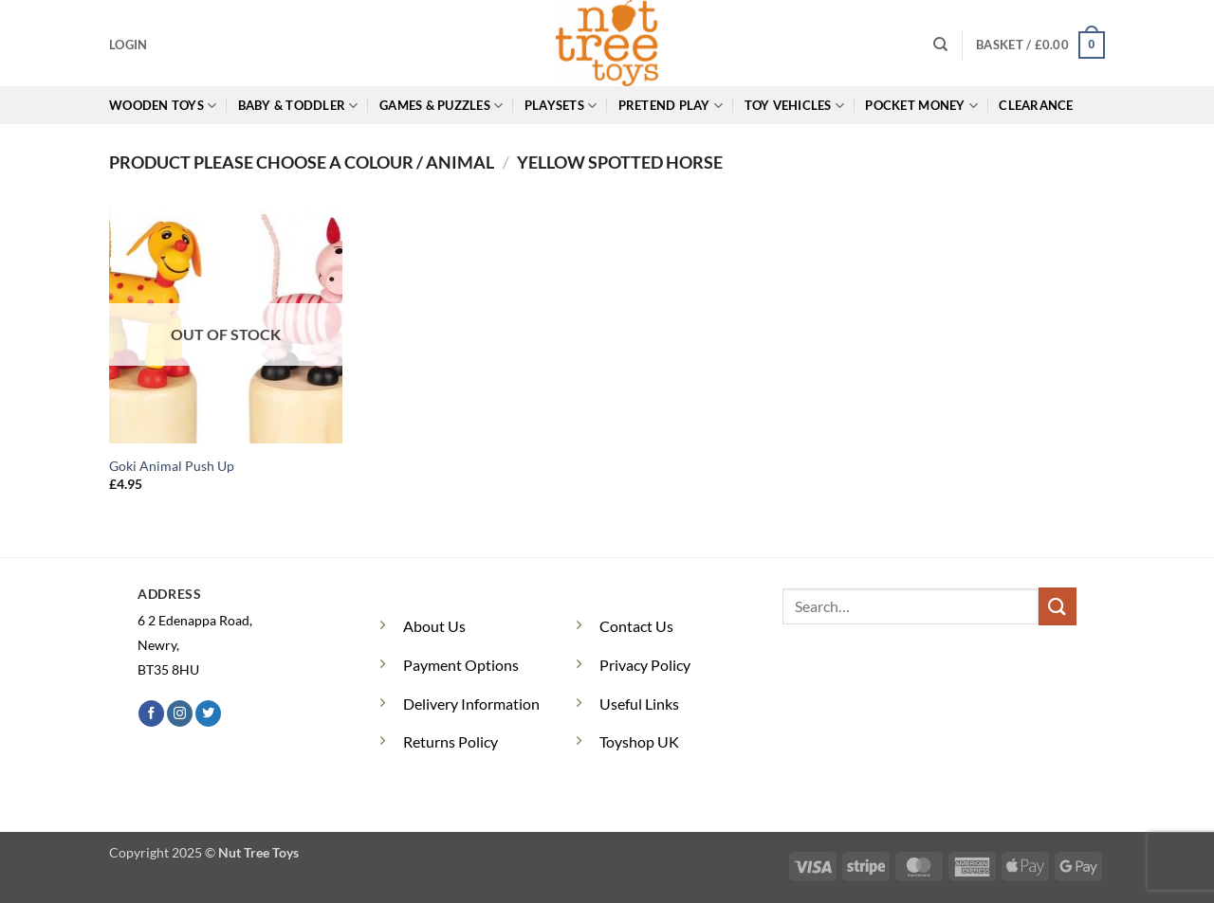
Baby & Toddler (298, 106)
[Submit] (1057, 605)
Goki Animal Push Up (171, 466)
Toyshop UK (639, 741)
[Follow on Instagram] (180, 713)
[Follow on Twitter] (208, 713)
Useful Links (639, 704)
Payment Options (461, 665)
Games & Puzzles (441, 106)
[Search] (940, 45)
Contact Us (636, 626)
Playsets (561, 106)
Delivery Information (471, 704)
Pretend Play (671, 106)
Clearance (1036, 105)
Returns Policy (450, 741)
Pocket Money (921, 106)
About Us (434, 626)
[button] (128, 44)
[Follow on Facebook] (151, 713)
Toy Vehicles (795, 106)
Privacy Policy (644, 665)
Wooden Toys (162, 106)
